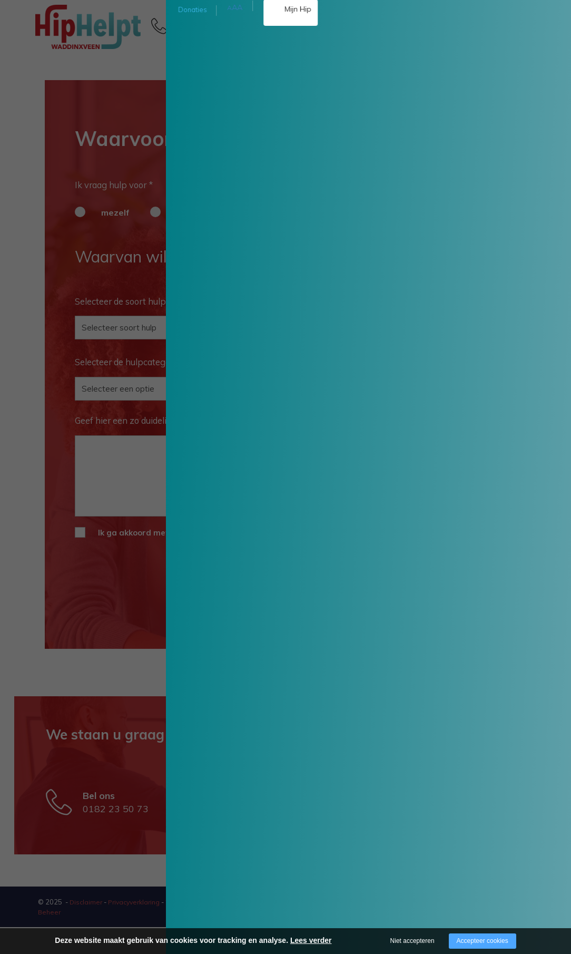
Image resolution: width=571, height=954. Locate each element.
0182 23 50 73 (206, 30)
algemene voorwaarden (230, 533)
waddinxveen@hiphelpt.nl (300, 827)
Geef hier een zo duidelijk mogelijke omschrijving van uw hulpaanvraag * (218, 420)
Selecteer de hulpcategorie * (139, 362)
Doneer (538, 104)
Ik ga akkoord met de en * (232, 533)
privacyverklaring (325, 533)
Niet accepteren (412, 941)
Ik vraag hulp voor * (114, 184)
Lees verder (311, 940)
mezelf (115, 212)
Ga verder (345, 619)
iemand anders (207, 212)
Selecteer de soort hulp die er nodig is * (152, 301)
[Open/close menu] (517, 25)
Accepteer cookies (482, 941)
